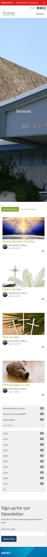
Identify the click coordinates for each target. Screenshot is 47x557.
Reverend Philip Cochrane (23, 408)
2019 (23, 472)
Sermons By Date (10, 209)
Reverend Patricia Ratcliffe (23, 414)
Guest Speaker (23, 419)
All (4, 489)
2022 (23, 455)
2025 (23, 439)
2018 (23, 478)
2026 (23, 433)
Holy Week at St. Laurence (27, 3)
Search (32, 8)
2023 (23, 450)
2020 (23, 467)
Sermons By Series (28, 209)
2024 (23, 444)
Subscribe (9, 538)
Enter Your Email (8, 529)
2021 (23, 461)
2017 (23, 483)
